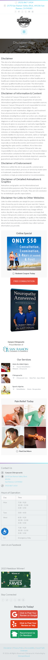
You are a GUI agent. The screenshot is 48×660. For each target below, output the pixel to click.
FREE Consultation (24, 281)
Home (22, 46)
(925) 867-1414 (25, 2)
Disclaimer (8, 648)
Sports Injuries (18, 386)
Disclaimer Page (24, 49)
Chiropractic (17, 375)
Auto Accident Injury (20, 364)
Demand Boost (24, 656)
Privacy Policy (18, 648)
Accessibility (30, 648)
